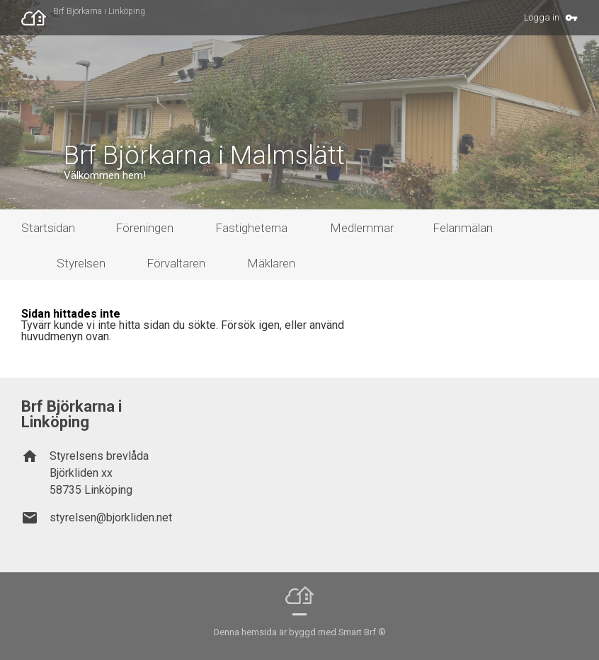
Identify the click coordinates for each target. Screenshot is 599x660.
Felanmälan (463, 228)
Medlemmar (362, 228)
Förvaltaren (176, 263)
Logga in (541, 17)
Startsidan (48, 228)
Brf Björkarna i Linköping (99, 11)
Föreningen (144, 228)
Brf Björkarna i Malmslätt (204, 155)
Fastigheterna (251, 228)
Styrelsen (81, 263)
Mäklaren (271, 263)
